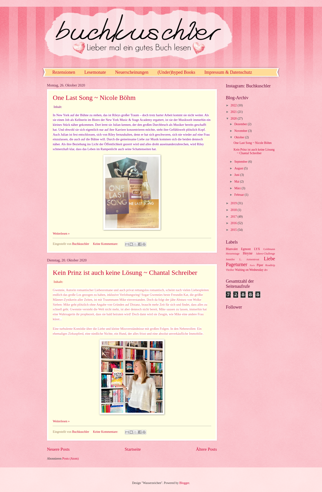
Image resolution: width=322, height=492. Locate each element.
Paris (252, 265)
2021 (234, 112)
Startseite (133, 449)
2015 (234, 229)
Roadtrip (270, 265)
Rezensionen (63, 72)
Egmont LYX (250, 249)
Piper (260, 265)
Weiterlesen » (61, 233)
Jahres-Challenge (265, 253)
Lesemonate (95, 72)
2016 (234, 223)
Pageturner (236, 264)
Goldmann (269, 249)
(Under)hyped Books (176, 72)
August (239, 168)
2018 (234, 210)
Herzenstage (232, 253)
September (241, 161)
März (238, 188)
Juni (237, 175)
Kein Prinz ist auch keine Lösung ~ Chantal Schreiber (125, 272)
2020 (234, 118)
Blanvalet (232, 249)
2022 (234, 105)
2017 (234, 216)
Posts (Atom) (70, 458)
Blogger (184, 483)
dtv (266, 269)
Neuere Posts (58, 449)
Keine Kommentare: (106, 244)
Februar (239, 194)
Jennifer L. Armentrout (242, 259)
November (241, 130)
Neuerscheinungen (131, 72)
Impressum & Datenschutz (228, 72)
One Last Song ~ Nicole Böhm (94, 97)
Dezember (241, 124)
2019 (234, 203)
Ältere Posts (206, 449)
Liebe (269, 258)
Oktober (239, 137)
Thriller (230, 269)
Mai (237, 181)
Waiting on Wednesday (249, 269)
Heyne (247, 253)
